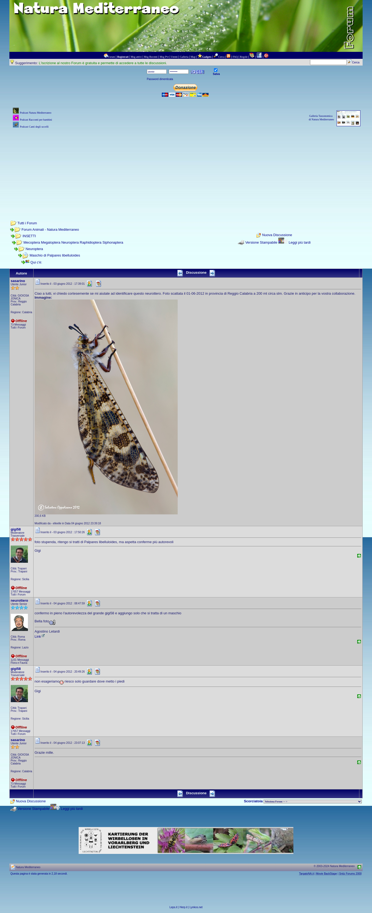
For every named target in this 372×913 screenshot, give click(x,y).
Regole (243, 56)
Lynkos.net (196, 907)
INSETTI (29, 236)
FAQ (235, 56)
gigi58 (16, 529)
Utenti (174, 56)
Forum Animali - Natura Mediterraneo (50, 230)
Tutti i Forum (27, 223)
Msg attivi (136, 56)
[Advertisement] (186, 167)
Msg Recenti (151, 56)
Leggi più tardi (300, 242)
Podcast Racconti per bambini (36, 119)
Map (193, 56)
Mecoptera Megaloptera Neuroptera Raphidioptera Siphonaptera (73, 242)
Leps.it (173, 907)
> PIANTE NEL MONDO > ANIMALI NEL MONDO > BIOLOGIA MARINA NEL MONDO (313, 801)
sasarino (18, 281)
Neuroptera (34, 249)
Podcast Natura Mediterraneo (35, 112)
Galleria (184, 56)
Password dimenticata (160, 79)
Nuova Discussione (277, 235)
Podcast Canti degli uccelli (34, 126)
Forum (111, 56)
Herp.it (183, 907)
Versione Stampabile (261, 242)
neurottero (19, 600)
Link (40, 636)
